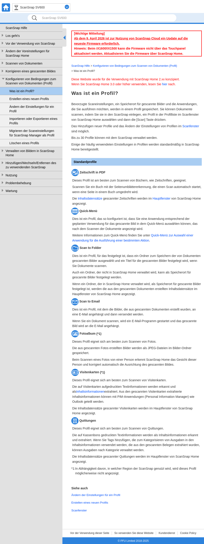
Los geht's (13, 36)
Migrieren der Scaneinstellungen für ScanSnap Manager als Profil (31, 133)
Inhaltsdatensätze (90, 198)
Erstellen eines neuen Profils (29, 99)
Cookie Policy (188, 533)
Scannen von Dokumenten (24, 63)
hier (164, 84)
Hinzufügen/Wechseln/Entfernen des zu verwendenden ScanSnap (31, 165)
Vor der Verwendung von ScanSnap (30, 43)
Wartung (11, 191)
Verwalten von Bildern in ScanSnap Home (30, 153)
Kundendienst (167, 533)
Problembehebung (18, 183)
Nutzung (11, 175)
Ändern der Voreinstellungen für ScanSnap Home (27, 53)
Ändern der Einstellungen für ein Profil (31, 109)
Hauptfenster (161, 198)
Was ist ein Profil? (21, 91)
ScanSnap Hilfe (16, 28)
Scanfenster (190, 126)
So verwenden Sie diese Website (134, 533)
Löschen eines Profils (24, 143)
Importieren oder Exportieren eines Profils (33, 121)
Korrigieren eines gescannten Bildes (31, 71)
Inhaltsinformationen (90, 391)
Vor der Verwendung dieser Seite (89, 533)
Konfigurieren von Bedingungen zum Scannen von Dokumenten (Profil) (31, 81)
